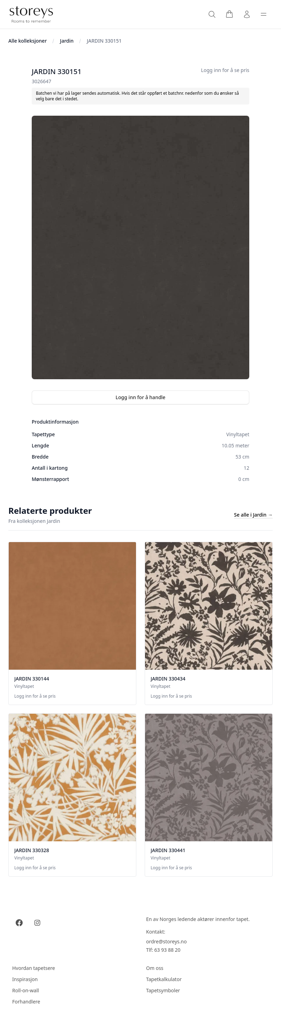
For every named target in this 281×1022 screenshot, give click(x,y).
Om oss (155, 968)
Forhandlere (26, 1001)
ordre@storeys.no (166, 941)
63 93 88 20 (167, 950)
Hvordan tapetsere (33, 968)
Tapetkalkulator (164, 979)
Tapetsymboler (163, 990)
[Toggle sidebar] (264, 14)
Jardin (67, 40)
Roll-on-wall (25, 990)
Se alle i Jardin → (253, 514)
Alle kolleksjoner (27, 40)
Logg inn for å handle (141, 397)
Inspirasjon (25, 979)
